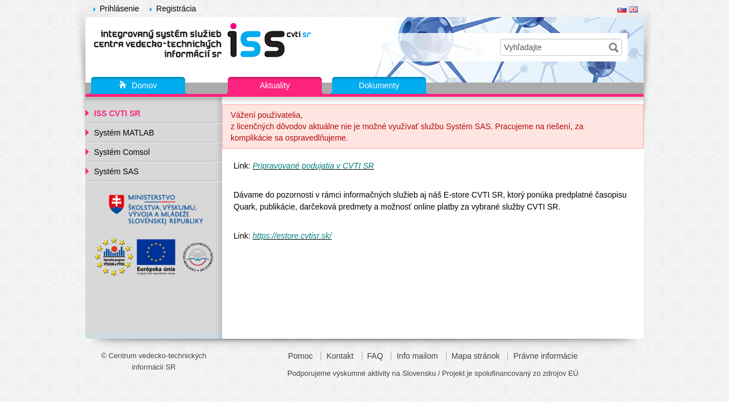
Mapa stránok (476, 355)
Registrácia (176, 8)
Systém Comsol (122, 152)
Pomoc (300, 355)
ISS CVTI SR (117, 113)
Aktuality (275, 85)
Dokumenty (379, 85)
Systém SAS (116, 171)
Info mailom (416, 355)
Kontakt (339, 355)
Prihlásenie (119, 8)
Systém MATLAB (124, 132)
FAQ (375, 355)
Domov (138, 86)
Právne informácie (545, 355)
